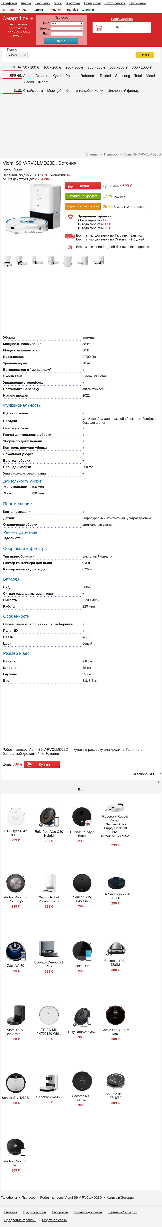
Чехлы (26, 3)
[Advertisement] (81, 123)
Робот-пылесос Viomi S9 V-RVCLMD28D (71, 1197)
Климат (24, 10)
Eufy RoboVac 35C (82, 1032)
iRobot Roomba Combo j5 (15, 899)
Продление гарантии (20, 1220)
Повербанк (92, 3)
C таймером (33, 91)
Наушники (42, 3)
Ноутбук (72, 10)
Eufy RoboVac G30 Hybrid (49, 833)
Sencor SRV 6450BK (82, 899)
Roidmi (105, 76)
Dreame (42, 76)
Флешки (88, 10)
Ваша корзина (122, 19)
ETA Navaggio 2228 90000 (115, 896)
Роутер (56, 10)
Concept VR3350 (48, 1097)
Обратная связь (54, 1220)
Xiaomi (28, 82)
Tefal (138, 76)
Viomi (150, 76)
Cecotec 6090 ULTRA (82, 1098)
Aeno (27, 76)
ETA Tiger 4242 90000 (15, 833)
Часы (58, 3)
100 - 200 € (52, 67)
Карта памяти (114, 3)
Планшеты (137, 3)
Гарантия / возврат (122, 1212)
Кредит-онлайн (34, 1212)
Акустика (73, 3)
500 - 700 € (119, 67)
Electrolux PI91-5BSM (115, 963)
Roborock (88, 76)
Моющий (54, 91)
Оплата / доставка (88, 1212)
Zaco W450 (15, 966)
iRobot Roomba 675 (15, 1163)
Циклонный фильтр (123, 91)
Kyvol (57, 76)
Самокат (40, 10)
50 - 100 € (31, 67)
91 (67, 34)
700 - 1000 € (142, 67)
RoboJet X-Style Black (82, 834)
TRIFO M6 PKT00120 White (49, 1032)
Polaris (71, 76)
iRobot (43, 82)
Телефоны (9, 3)
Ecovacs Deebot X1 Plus (48, 964)
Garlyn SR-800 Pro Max (115, 1032)
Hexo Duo (82, 966)
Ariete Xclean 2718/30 (115, 1096)
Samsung (122, 76)
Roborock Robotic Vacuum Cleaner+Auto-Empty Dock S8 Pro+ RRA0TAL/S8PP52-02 (115, 828)
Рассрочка (60, 1212)
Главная (10, 1212)
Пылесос (7, 10)
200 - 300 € (74, 67)
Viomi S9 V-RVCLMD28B (16, 1032)
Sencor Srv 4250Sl (16, 1098)
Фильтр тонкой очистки (84, 91)
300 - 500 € (96, 67)
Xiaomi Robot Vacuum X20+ (49, 899)
